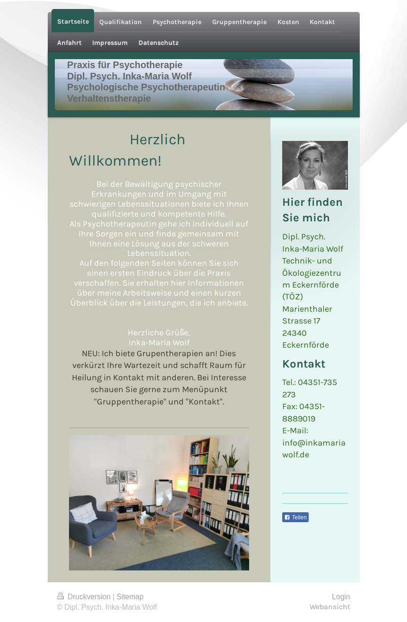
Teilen (295, 517)
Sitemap (130, 597)
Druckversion (85, 597)
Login (341, 597)
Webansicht (330, 607)
